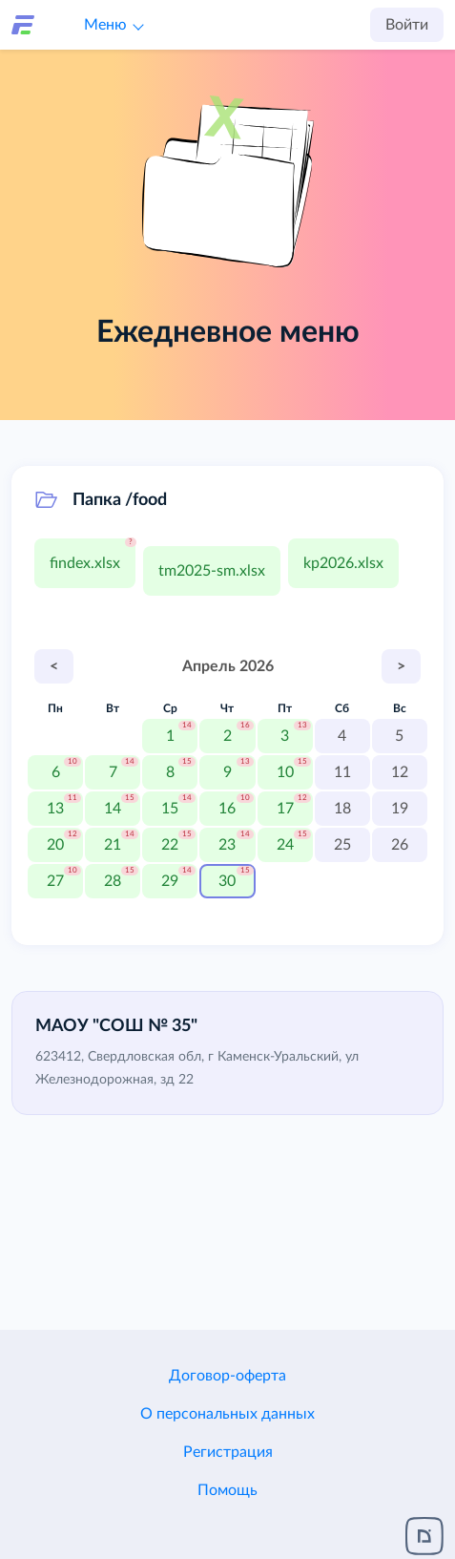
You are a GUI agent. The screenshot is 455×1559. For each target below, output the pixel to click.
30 (227, 881)
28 (112, 881)
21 (112, 845)
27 (55, 881)
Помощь (227, 1490)
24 (285, 845)
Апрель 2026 (228, 666)
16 (227, 808)
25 (342, 845)
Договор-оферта (227, 1375)
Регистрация (228, 1452)
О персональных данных (227, 1414)
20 (55, 845)
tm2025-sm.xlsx (211, 571)
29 (169, 881)
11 (342, 772)
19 (399, 808)
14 (112, 808)
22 (169, 845)
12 (399, 772)
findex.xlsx (85, 563)
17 (285, 808)
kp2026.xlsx (343, 563)
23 (227, 845)
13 (55, 808)
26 (399, 845)
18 (342, 808)
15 (169, 808)
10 (285, 772)
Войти (406, 24)
